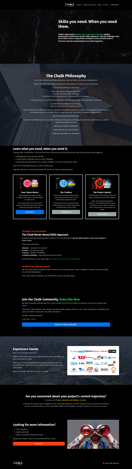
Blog (99, 5)
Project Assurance (89, 5)
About (79, 5)
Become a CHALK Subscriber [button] (66, 325)
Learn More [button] (29, 213)
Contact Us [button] (39, 445)
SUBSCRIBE (114, 5)
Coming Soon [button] (66, 213)
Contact (106, 5)
